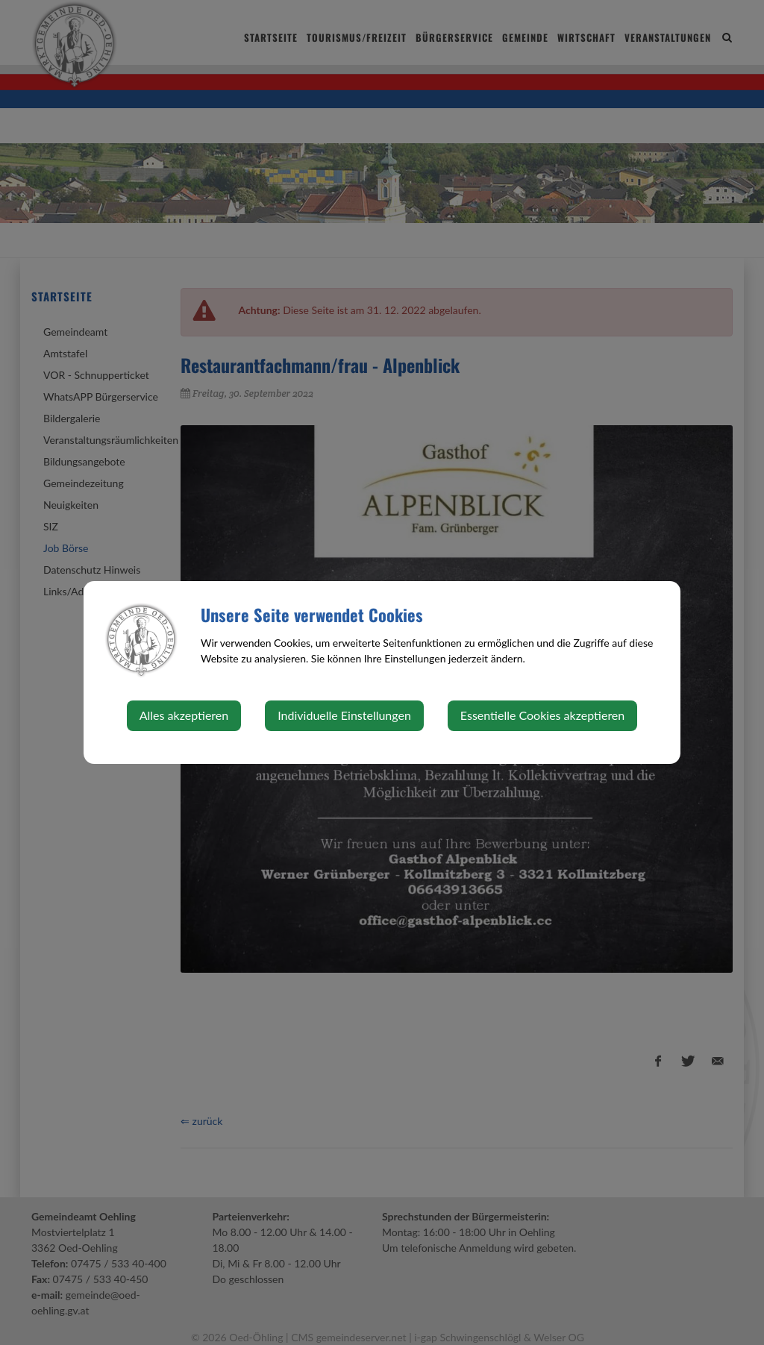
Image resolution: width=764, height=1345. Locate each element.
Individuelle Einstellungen (344, 715)
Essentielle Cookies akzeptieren (542, 715)
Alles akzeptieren (184, 715)
